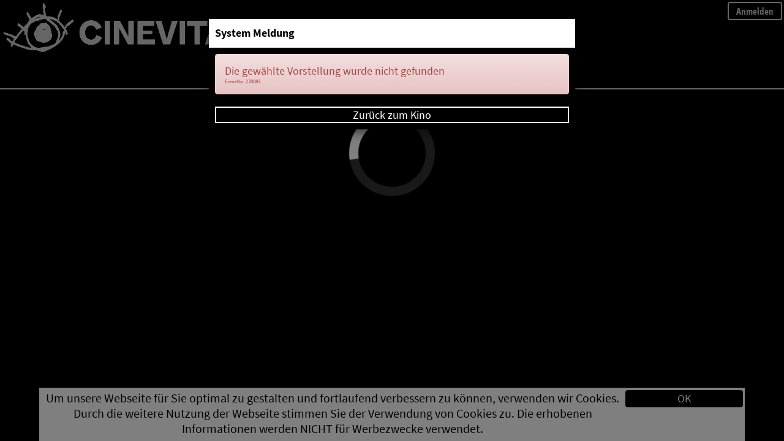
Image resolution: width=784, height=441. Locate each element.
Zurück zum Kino (392, 115)
